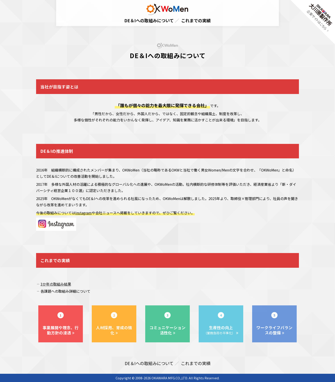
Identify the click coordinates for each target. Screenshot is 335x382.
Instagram (83, 212)
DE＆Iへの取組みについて (149, 20)
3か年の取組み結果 (56, 284)
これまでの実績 (196, 20)
